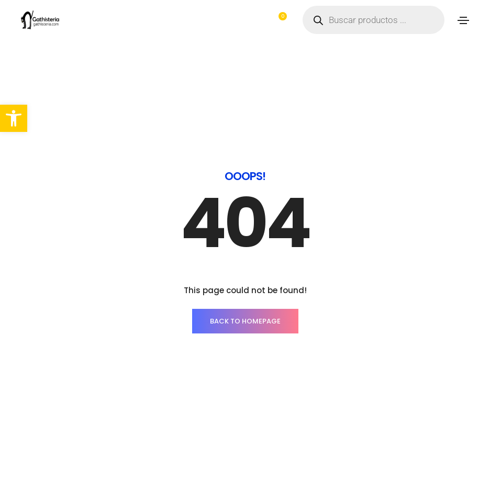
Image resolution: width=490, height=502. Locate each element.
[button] (13, 118)
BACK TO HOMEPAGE (245, 321)
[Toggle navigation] (463, 20)
